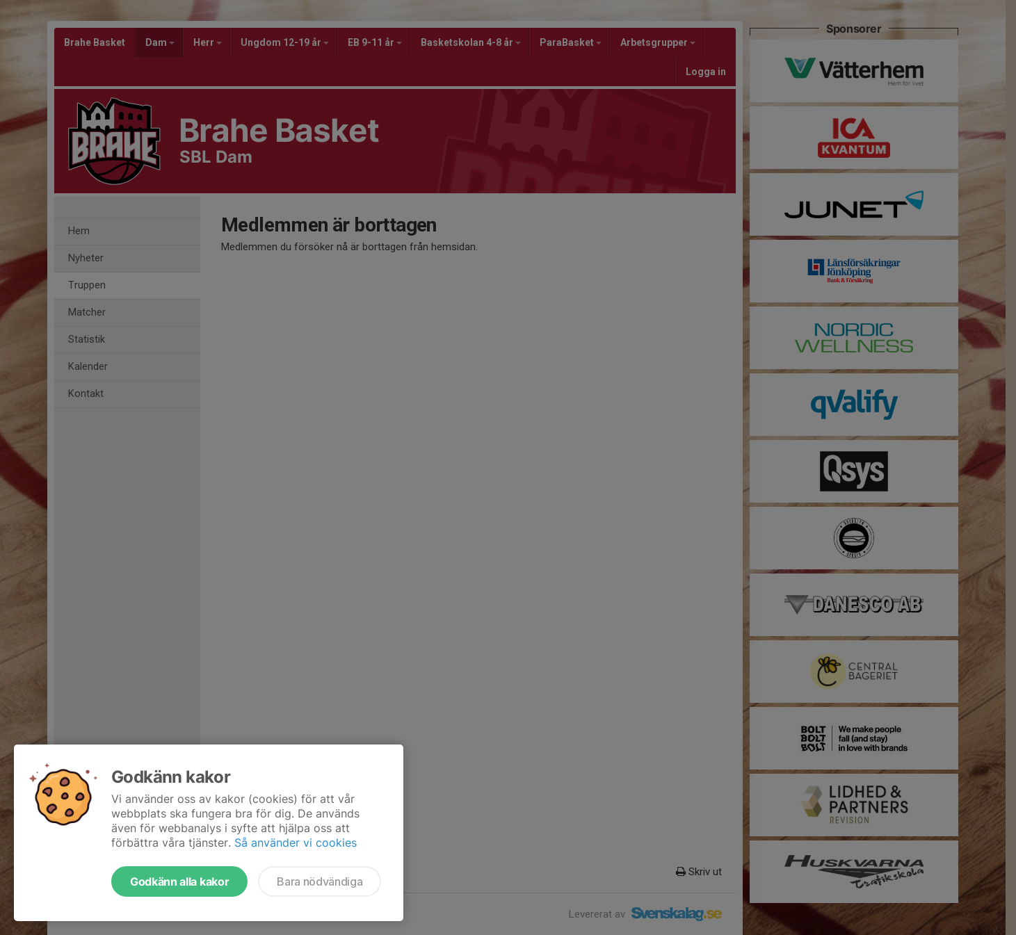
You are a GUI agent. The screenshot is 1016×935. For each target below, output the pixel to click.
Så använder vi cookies (295, 842)
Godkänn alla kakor (179, 881)
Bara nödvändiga (319, 881)
